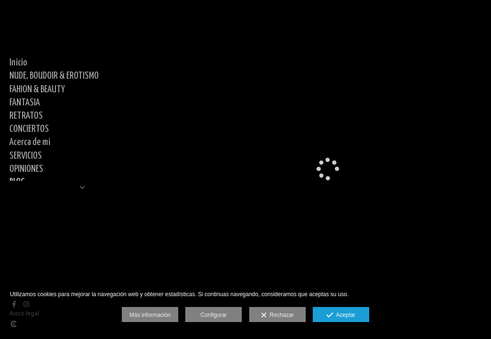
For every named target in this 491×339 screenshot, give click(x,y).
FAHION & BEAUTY (37, 89)
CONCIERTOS (29, 129)
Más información (150, 315)
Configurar (213, 315)
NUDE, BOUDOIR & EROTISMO (54, 76)
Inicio (18, 62)
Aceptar (340, 315)
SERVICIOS (25, 156)
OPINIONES (26, 169)
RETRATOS (26, 116)
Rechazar (277, 315)
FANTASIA (24, 102)
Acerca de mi (29, 142)
